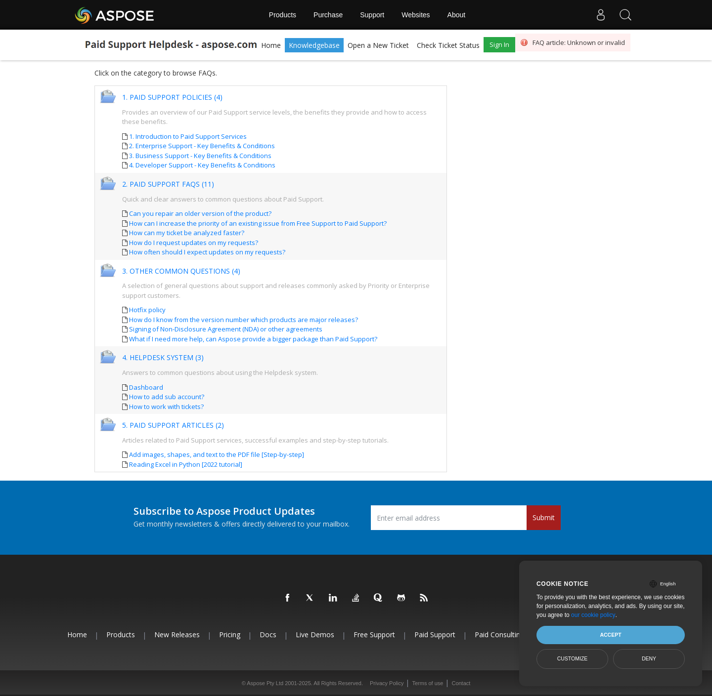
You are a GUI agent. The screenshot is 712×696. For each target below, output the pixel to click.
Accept (610, 635)
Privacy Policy (386, 683)
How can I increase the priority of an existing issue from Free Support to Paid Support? (258, 223)
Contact (460, 683)
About (456, 15)
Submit (544, 517)
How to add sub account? (166, 396)
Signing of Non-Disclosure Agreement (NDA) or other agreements (225, 329)
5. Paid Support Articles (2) (173, 425)
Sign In (499, 44)
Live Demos (315, 634)
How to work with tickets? (166, 406)
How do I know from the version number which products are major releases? (243, 319)
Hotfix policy (147, 309)
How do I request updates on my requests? (193, 242)
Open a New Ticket (378, 45)
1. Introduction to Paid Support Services (188, 136)
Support (372, 15)
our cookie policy (593, 615)
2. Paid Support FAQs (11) (168, 184)
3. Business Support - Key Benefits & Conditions (200, 155)
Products (282, 15)
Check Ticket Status (448, 45)
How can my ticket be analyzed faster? (186, 232)
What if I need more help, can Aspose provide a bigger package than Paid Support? (253, 338)
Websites (415, 15)
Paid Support (434, 634)
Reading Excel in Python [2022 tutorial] (185, 464)
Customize (572, 658)
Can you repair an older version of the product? (200, 213)
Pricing (229, 634)
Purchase (328, 15)
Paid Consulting (499, 634)
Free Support (374, 634)
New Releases (177, 634)
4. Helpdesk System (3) (163, 358)
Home (271, 45)
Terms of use (427, 683)
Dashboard (146, 387)
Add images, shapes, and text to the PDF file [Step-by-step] (216, 454)
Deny (649, 658)
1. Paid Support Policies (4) (172, 97)
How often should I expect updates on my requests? (207, 251)
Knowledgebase (314, 45)
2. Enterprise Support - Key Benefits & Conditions (202, 145)
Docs (268, 634)
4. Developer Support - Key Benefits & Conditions (202, 165)
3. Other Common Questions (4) (181, 271)
